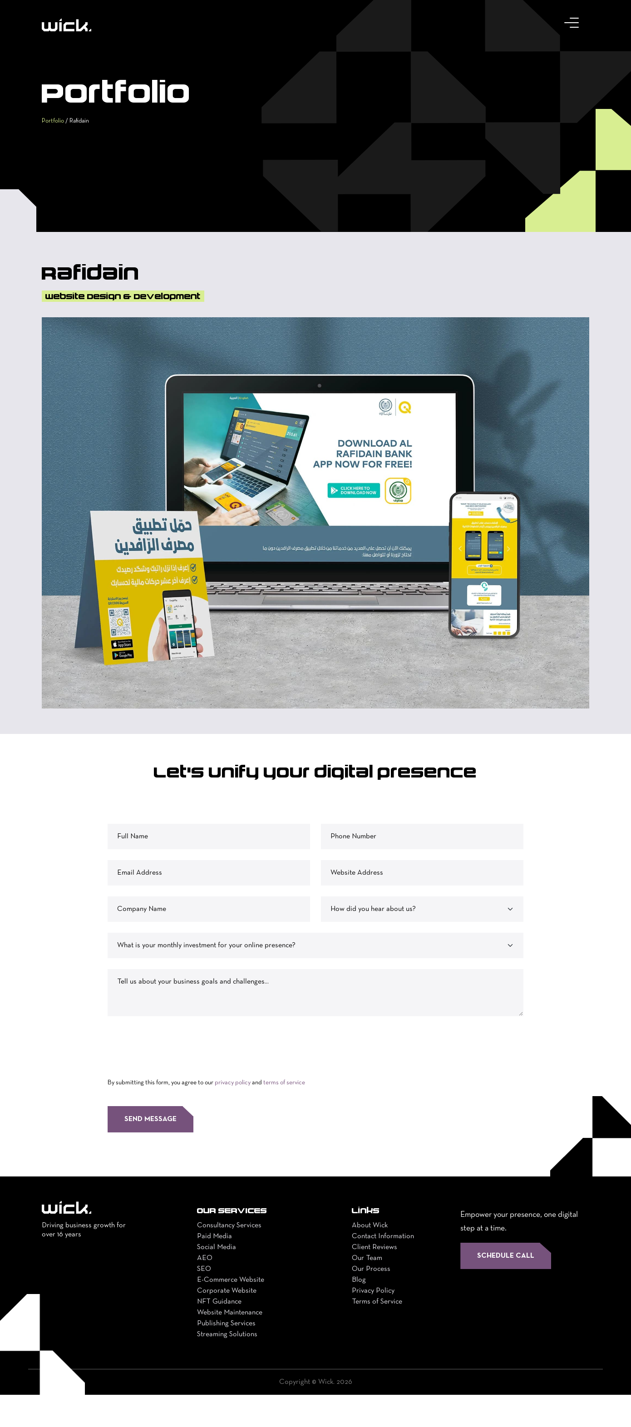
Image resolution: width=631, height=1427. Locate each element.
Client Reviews (374, 1279)
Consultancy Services (229, 1258)
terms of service (284, 1115)
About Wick (370, 1258)
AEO (204, 1290)
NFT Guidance (219, 1334)
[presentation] (177, 1077)
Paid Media (214, 1268)
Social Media (216, 1279)
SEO (204, 1301)
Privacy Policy (373, 1323)
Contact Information (383, 1268)
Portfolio (55, 146)
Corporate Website (226, 1323)
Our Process (371, 1301)
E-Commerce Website (230, 1312)
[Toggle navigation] (573, 25)
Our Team (367, 1290)
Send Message (150, 1151)
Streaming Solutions (227, 1366)
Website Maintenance (229, 1345)
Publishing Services (226, 1356)
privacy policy (233, 1115)
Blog (359, 1312)
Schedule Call (505, 1288)
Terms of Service (377, 1334)
